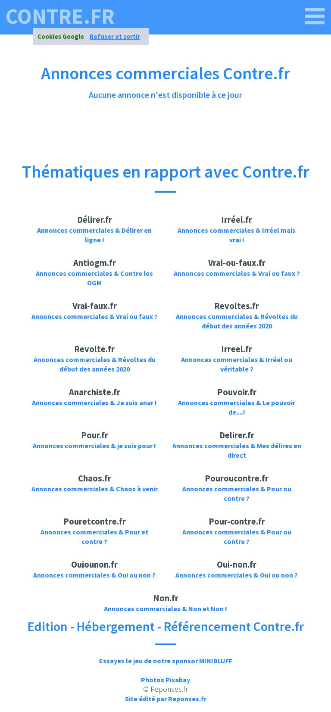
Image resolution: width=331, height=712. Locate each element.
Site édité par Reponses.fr (165, 698)
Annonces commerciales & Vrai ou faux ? (237, 273)
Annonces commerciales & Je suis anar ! (94, 402)
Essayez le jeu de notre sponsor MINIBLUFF (165, 660)
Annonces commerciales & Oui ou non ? (94, 575)
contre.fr (60, 16)
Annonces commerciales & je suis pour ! (94, 445)
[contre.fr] (315, 16)
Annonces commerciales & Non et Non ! (165, 608)
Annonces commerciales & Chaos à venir (94, 488)
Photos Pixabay (165, 679)
